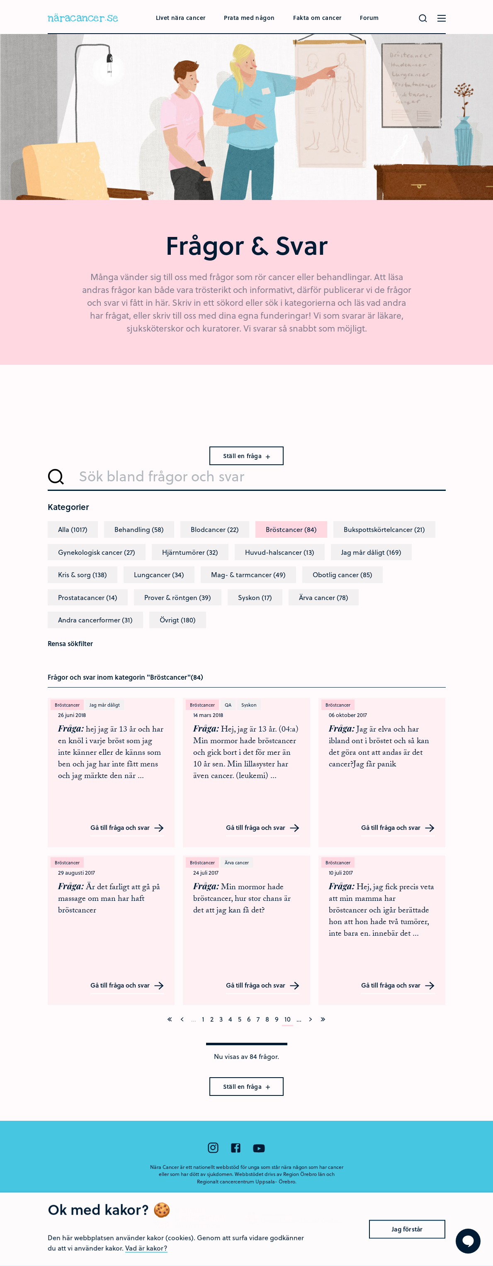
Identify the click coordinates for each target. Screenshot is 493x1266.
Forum (369, 17)
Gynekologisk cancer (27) (96, 552)
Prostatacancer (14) (87, 597)
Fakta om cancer (317, 17)
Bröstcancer (67, 704)
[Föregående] (182, 1019)
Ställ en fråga (246, 455)
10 (287, 1019)
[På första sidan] (169, 1019)
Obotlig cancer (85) (342, 574)
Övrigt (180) (178, 619)
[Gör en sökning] (423, 18)
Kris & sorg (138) (82, 574)
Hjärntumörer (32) (190, 552)
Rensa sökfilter (70, 643)
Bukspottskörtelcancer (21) (384, 529)
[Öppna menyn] (441, 18)
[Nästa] (310, 1019)
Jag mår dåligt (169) (371, 552)
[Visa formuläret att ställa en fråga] (468, 1241)
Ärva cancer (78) (323, 597)
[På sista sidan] (323, 1019)
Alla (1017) (72, 529)
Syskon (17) (255, 597)
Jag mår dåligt (105, 704)
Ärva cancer (237, 862)
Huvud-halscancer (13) (279, 552)
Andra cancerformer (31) (95, 619)
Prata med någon (249, 17)
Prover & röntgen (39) (177, 597)
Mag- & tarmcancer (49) (248, 574)
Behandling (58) (139, 529)
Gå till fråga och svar (127, 828)
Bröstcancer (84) (291, 529)
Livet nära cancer (181, 17)
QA (228, 704)
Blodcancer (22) (215, 529)
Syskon (249, 704)
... (298, 1019)
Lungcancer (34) (159, 574)
